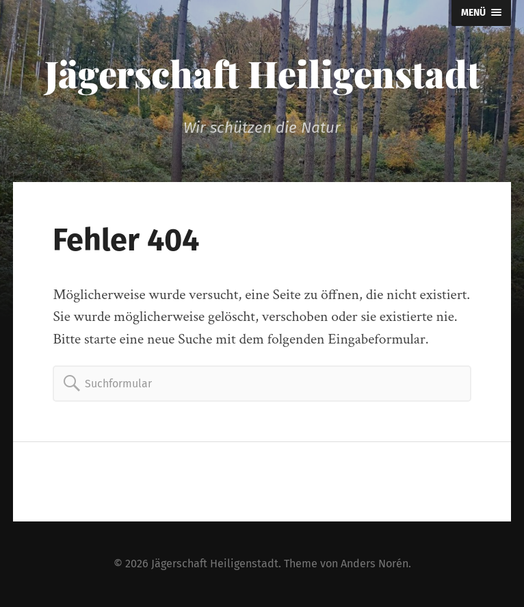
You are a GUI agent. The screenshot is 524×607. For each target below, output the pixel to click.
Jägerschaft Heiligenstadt (262, 73)
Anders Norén (374, 563)
